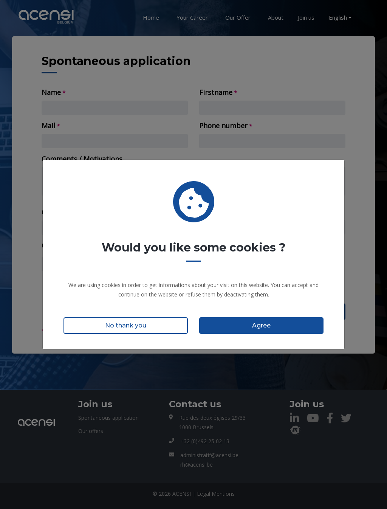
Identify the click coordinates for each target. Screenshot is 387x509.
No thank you (125, 325)
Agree (261, 325)
